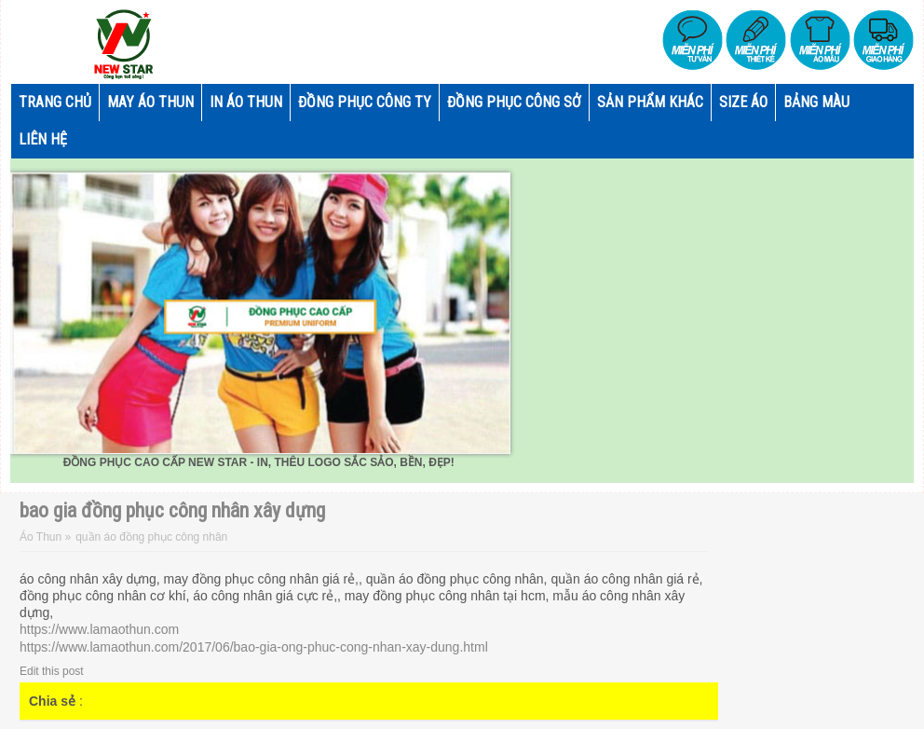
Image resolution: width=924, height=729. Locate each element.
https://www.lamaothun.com (99, 629)
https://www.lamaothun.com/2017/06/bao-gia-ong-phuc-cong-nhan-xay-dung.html (254, 647)
